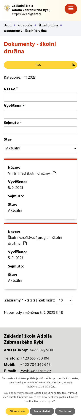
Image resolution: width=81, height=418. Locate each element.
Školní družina (48, 25)
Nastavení (65, 411)
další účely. (49, 387)
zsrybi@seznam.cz (35, 371)
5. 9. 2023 (15, 188)
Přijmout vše (17, 411)
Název (9, 89)
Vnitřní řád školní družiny (32, 174)
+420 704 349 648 (35, 365)
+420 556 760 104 (34, 358)
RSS (55, 65)
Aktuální (15, 211)
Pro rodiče (25, 25)
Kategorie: (12, 78)
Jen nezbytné (41, 411)
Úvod (7, 25)
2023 (32, 78)
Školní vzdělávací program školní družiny (35, 241)
